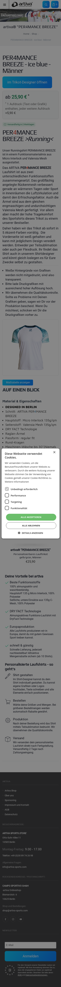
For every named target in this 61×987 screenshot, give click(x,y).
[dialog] (30, 493)
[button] (30, 532)
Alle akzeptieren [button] (31, 517)
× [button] (54, 452)
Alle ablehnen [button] (31, 525)
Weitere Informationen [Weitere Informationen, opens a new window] (17, 481)
